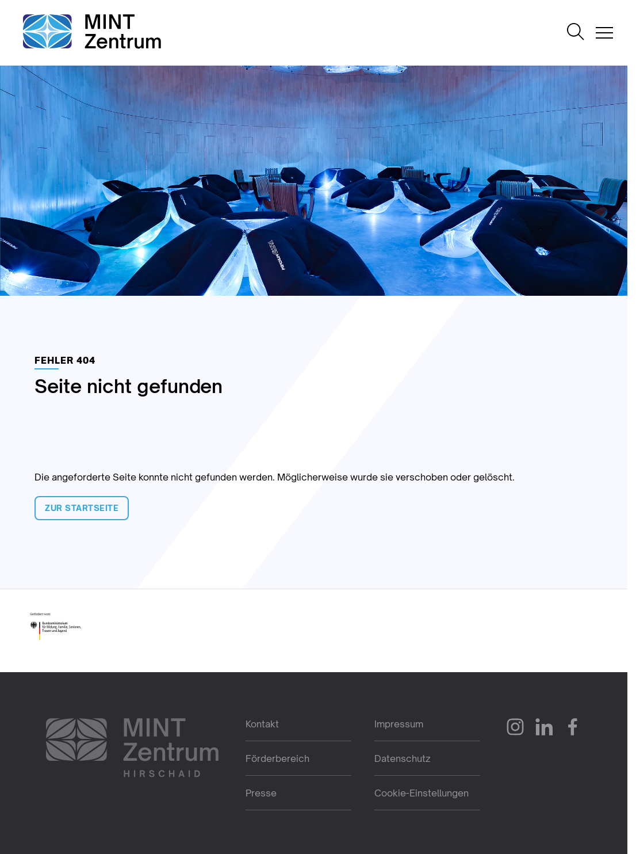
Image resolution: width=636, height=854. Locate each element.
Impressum (398, 724)
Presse (261, 793)
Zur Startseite (81, 508)
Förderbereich (277, 758)
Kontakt (262, 724)
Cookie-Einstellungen (421, 793)
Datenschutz (402, 758)
